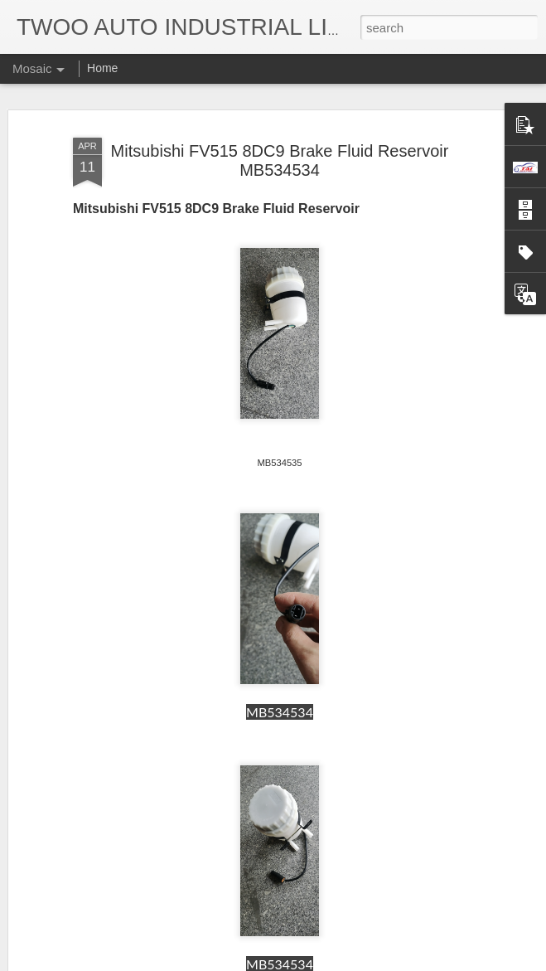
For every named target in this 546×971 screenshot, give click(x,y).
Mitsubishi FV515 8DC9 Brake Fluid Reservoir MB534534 (280, 160)
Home (102, 68)
